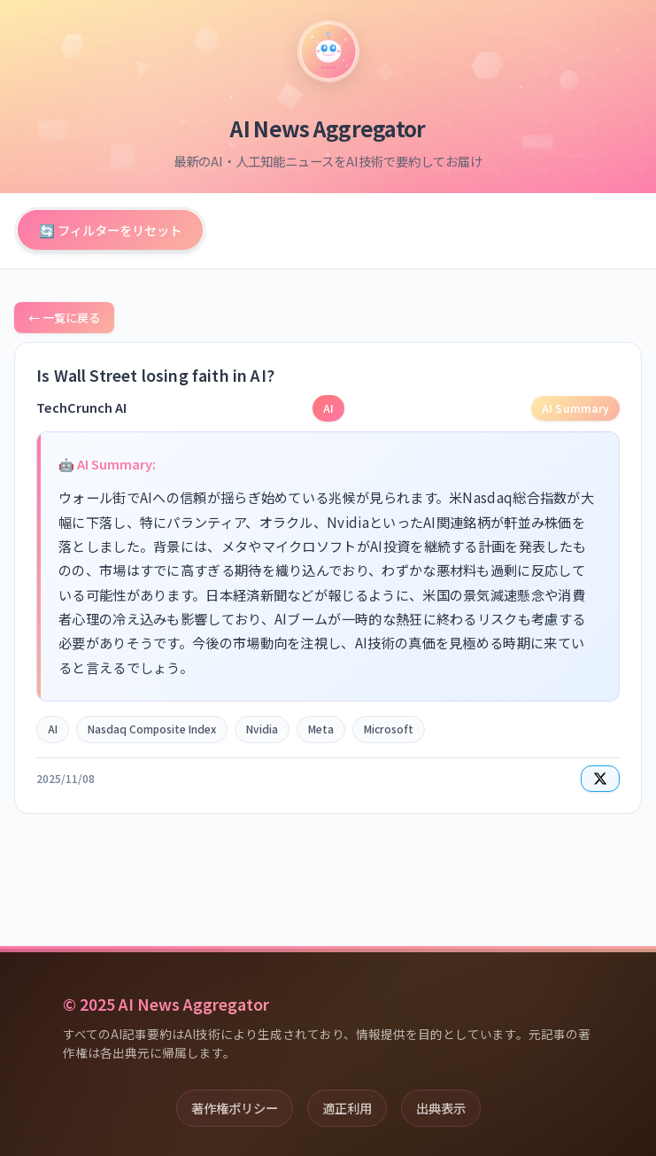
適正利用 (347, 1107)
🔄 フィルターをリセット (110, 230)
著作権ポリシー (234, 1107)
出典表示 (441, 1107)
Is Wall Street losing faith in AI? (155, 375)
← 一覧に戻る (64, 317)
